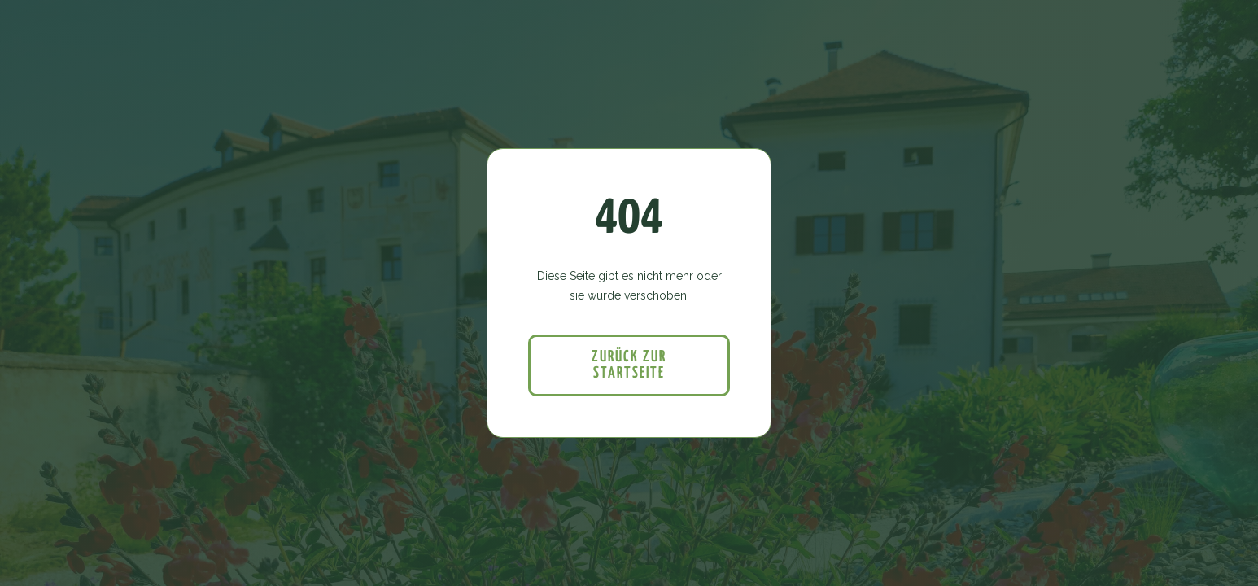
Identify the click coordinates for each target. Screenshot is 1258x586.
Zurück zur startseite (629, 365)
